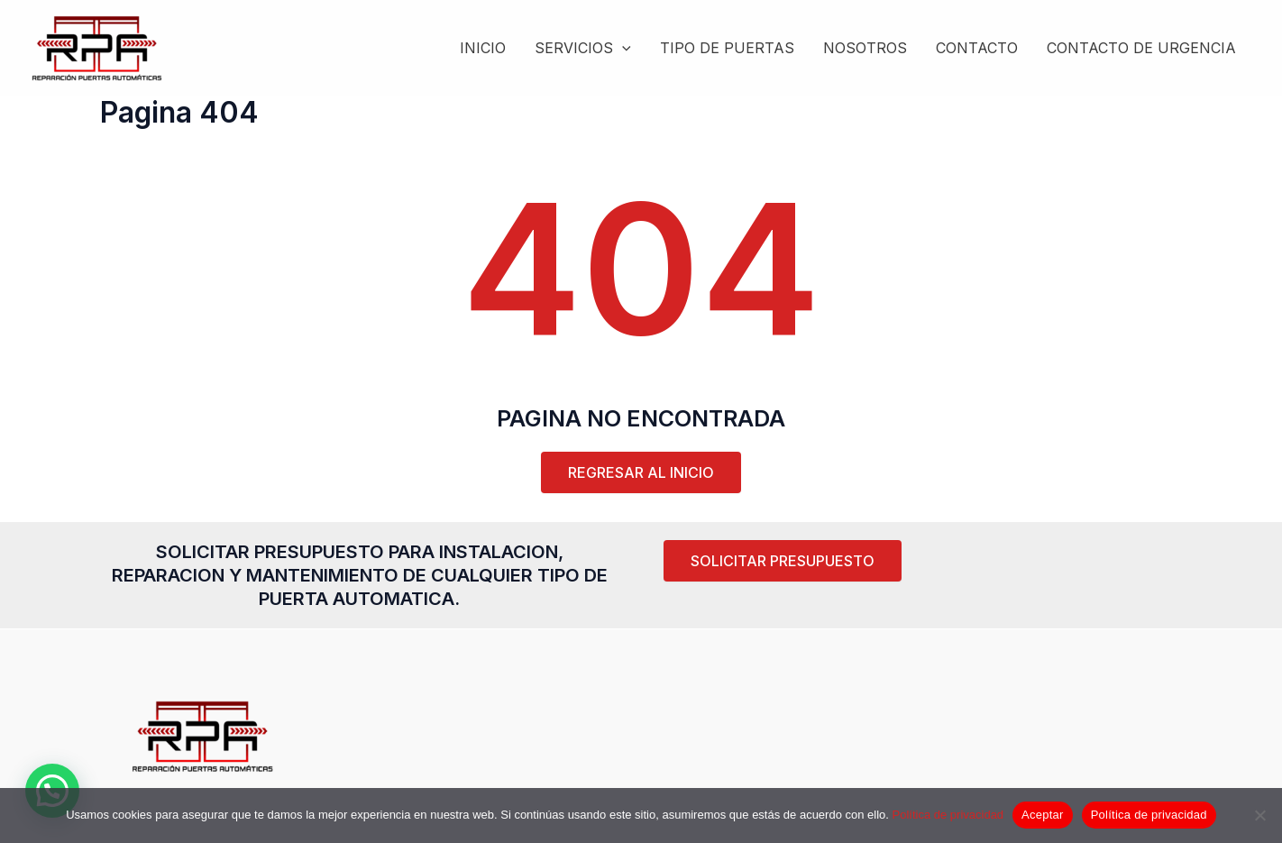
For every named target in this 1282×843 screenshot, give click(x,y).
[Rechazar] (1259, 815)
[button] (783, 561)
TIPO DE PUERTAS (727, 48)
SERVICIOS (583, 47)
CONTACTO (977, 48)
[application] (622, 47)
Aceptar (1042, 814)
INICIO (483, 48)
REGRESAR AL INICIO (641, 472)
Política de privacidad (948, 814)
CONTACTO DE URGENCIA (1141, 48)
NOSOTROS (865, 48)
